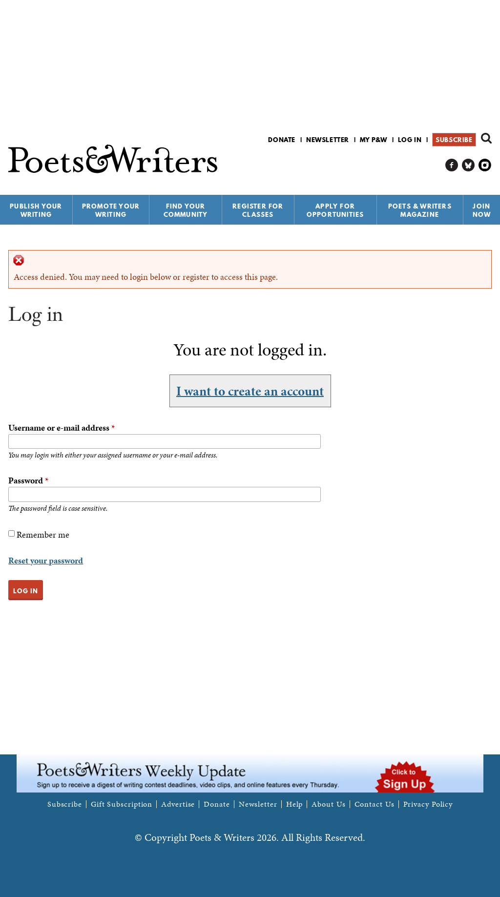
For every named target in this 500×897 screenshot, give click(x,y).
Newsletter (327, 139)
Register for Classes (257, 210)
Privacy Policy (428, 804)
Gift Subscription (121, 804)
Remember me (43, 534)
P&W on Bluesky (468, 165)
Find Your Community (186, 210)
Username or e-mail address (61, 427)
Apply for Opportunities (335, 210)
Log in (410, 139)
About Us (328, 804)
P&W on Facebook (451, 165)
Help (294, 804)
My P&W (373, 139)
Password (28, 480)
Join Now (482, 210)
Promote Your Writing (111, 210)
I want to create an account (250, 390)
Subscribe (454, 139)
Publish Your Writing (36, 210)
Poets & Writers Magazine (420, 210)
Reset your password (45, 560)
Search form (486, 138)
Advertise (178, 804)
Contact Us (374, 804)
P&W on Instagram (485, 165)
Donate (281, 139)
